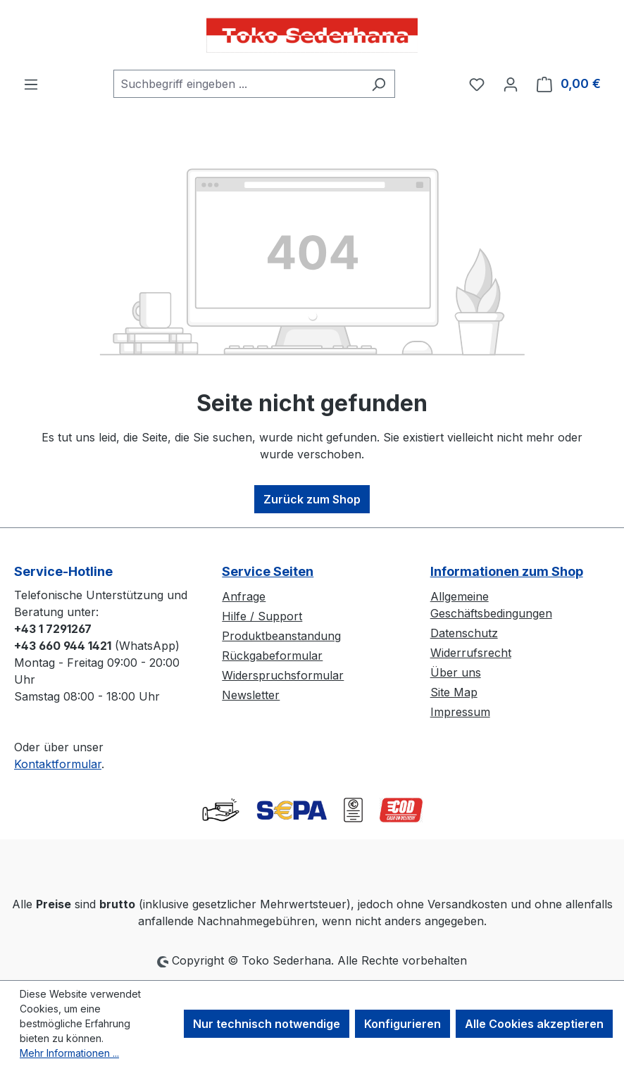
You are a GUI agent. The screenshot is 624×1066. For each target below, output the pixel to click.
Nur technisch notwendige (266, 1024)
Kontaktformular (57, 764)
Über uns (455, 672)
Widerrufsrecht (470, 653)
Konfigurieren (402, 1024)
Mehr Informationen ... (69, 1053)
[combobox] (238, 84)
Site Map (454, 692)
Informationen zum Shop (506, 571)
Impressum (460, 712)
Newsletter (251, 695)
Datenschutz (464, 633)
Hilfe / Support (262, 616)
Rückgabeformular (272, 655)
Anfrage (244, 596)
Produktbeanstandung (281, 636)
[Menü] (31, 84)
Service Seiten (267, 571)
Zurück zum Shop (312, 499)
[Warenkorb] (569, 84)
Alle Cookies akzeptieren (534, 1024)
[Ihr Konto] (511, 84)
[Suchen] (378, 84)
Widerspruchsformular (283, 675)
